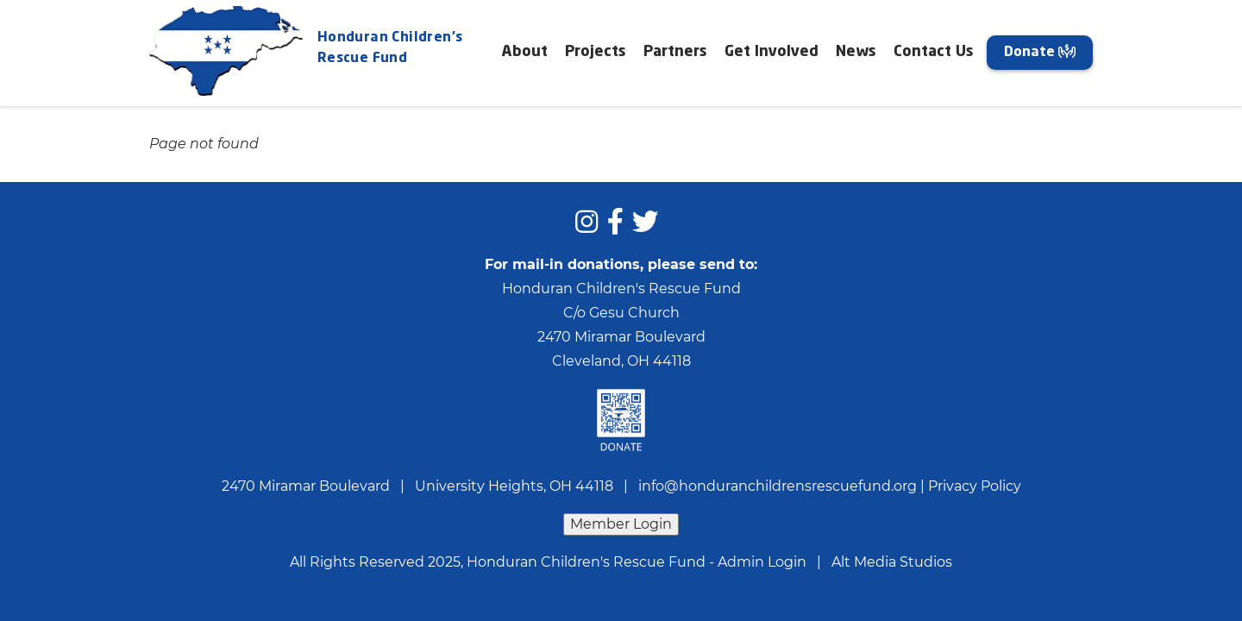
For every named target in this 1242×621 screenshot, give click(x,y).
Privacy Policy (974, 486)
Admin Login (762, 562)
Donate (1040, 52)
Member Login (621, 524)
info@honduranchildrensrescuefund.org (777, 486)
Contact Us (934, 52)
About (525, 52)
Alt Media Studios (891, 562)
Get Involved (771, 52)
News (856, 52)
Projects (595, 52)
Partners (675, 52)
